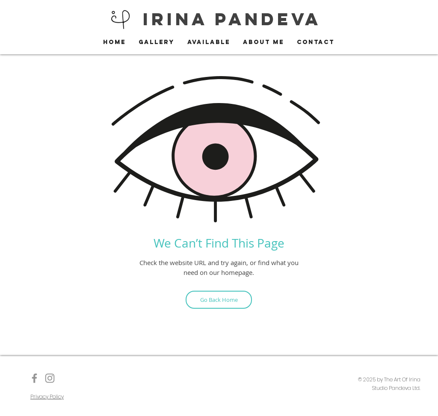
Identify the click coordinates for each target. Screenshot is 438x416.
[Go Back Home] (219, 300)
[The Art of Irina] (34, 378)
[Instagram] (50, 378)
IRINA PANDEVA (232, 19)
